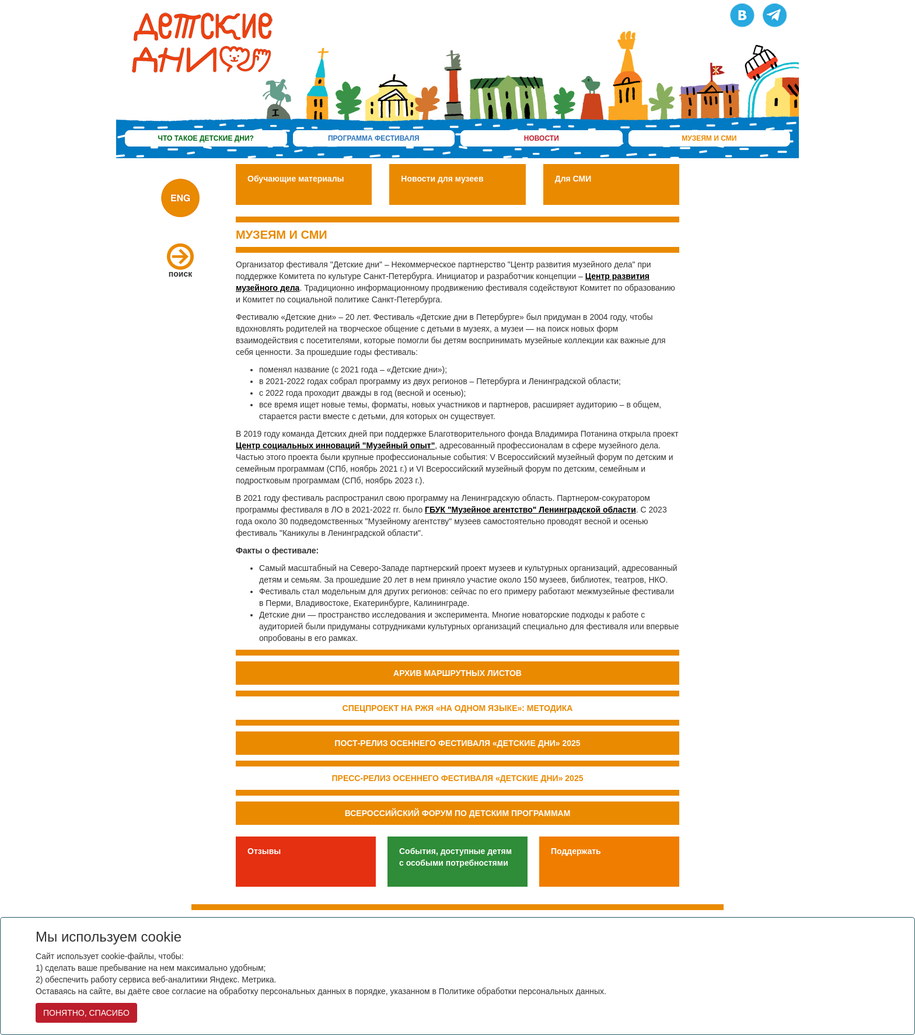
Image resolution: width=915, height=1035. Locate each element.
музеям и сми (709, 138)
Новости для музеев (442, 178)
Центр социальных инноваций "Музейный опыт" (335, 445)
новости (541, 138)
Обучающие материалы (295, 178)
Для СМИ (573, 178)
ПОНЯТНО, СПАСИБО (86, 1012)
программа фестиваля (374, 138)
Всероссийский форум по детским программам (458, 813)
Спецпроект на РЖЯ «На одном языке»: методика (458, 708)
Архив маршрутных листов (457, 673)
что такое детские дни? (206, 138)
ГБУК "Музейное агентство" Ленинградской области (530, 509)
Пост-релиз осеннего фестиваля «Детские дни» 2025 (457, 743)
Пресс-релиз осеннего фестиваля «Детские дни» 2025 (458, 778)
